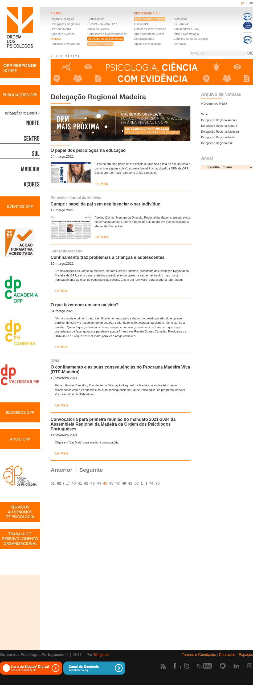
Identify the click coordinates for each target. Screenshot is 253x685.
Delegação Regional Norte (218, 137)
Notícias (56, 38)
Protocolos (180, 19)
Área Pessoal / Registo (150, 19)
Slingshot (101, 654)
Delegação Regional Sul (216, 143)
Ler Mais (101, 184)
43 (93, 483)
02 (59, 483)
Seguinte (91, 470)
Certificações (95, 19)
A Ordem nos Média (214, 103)
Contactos (227, 654)
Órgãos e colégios (62, 19)
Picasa (223, 666)
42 (86, 483)
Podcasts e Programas (65, 43)
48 (124, 483)
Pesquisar (197, 53)
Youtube (204, 666)
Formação (180, 43)
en (251, 3)
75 (158, 483)
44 (99, 483)
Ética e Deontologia (186, 33)
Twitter (186, 666)
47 (118, 483)
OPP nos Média (61, 28)
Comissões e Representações (107, 33)
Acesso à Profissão (100, 43)
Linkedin (236, 666)
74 (151, 483)
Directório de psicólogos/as (105, 38)
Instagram (250, 666)
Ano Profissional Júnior (149, 33)
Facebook (175, 666)
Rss (163, 666)
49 (130, 483)
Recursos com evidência (150, 28)
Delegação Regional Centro (219, 125)
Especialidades (144, 38)
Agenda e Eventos (63, 33)
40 (74, 483)
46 (111, 483)
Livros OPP (141, 24)
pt (242, 3)
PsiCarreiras (181, 24)
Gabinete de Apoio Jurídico (191, 38)
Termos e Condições (199, 654)
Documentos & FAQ (186, 28)
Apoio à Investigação (147, 43)
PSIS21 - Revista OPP (102, 24)
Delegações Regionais (65, 24)
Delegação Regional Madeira (220, 131)
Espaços (246, 654)
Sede (204, 114)
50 (136, 483)
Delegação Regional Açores (219, 120)
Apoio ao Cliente (98, 28)
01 (53, 483)
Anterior (61, 470)
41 (80, 483)
